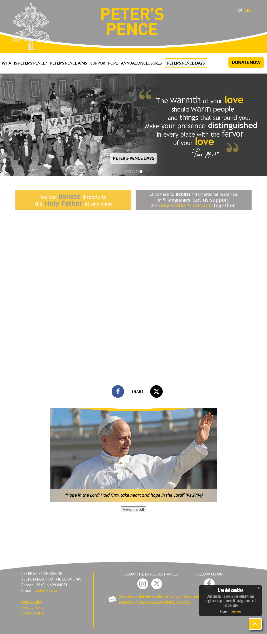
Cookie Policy (32, 613)
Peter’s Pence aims (68, 63)
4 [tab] (137, 171)
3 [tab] (133, 171)
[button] (255, 624)
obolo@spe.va (46, 590)
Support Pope (104, 63)
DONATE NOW (246, 62)
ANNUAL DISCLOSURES (141, 63)
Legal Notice (31, 601)
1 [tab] (126, 171)
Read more (236, 611)
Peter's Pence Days (186, 63)
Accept (223, 611)
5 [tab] (141, 171)
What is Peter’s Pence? (24, 63)
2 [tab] (129, 171)
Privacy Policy (32, 607)
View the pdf (133, 509)
